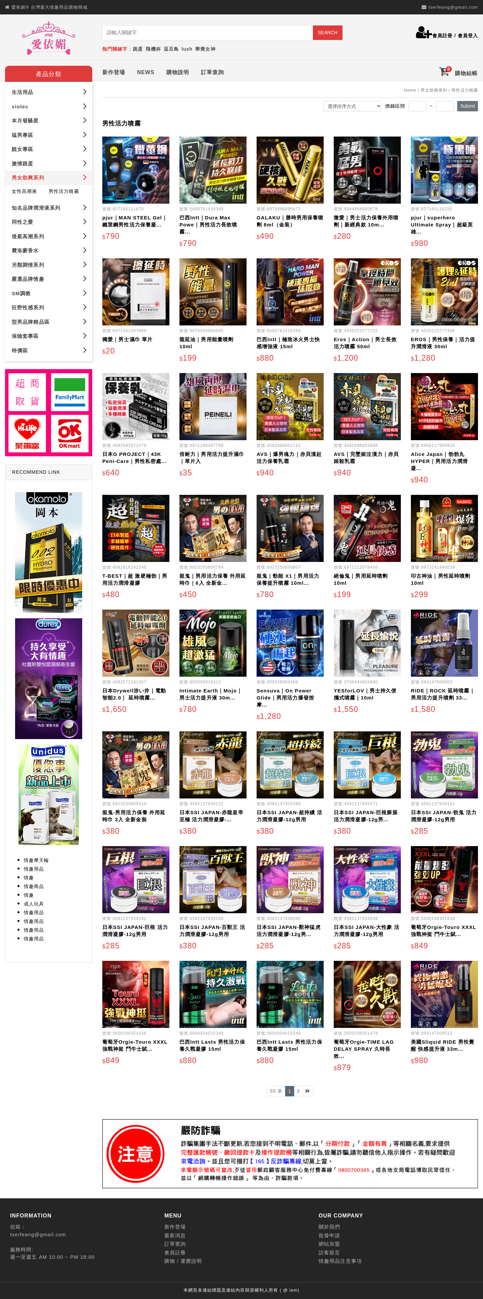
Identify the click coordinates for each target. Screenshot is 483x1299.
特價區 (49, 349)
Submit (467, 106)
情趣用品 (34, 869)
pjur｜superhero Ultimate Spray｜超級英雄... (442, 225)
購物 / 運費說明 (183, 1261)
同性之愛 (49, 221)
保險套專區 (49, 335)
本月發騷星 (49, 120)
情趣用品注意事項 (340, 1261)
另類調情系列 (49, 264)
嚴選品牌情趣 (49, 278)
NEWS (145, 72)
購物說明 (177, 72)
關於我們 (329, 1227)
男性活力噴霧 (64, 191)
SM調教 (49, 292)
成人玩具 (34, 903)
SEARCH (327, 32)
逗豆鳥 (171, 49)
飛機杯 (153, 49)
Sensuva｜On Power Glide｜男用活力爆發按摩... (285, 698)
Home (410, 90)
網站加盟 (329, 1244)
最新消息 (175, 1235)
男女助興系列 (49, 177)
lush (187, 49)
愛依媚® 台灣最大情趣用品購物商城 (49, 7)
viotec (49, 106)
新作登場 (113, 72)
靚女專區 (49, 148)
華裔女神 (205, 49)
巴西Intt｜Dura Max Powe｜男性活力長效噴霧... (208, 225)
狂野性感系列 (49, 307)
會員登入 (468, 35)
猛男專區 (49, 134)
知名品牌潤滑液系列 (49, 207)
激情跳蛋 (49, 163)
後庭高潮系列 (49, 235)
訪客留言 (329, 1252)
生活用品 (49, 91)
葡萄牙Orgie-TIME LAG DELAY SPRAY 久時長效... (364, 1049)
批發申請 (329, 1235)
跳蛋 (138, 49)
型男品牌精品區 (49, 321)
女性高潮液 (24, 191)
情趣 (29, 877)
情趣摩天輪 (36, 860)
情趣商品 (34, 886)
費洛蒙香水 (49, 250)
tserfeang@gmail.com (453, 7)
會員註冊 (442, 35)
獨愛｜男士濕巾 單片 (127, 339)
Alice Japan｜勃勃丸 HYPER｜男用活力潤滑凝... (439, 461)
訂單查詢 (212, 72)
